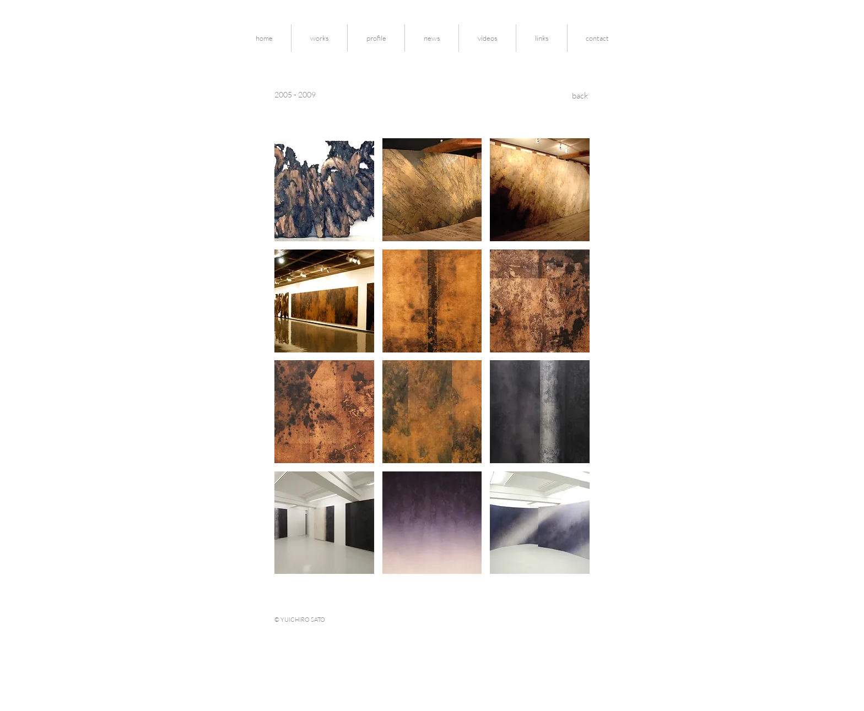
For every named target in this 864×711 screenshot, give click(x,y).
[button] (324, 189)
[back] (579, 95)
